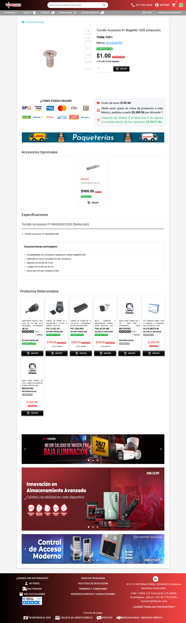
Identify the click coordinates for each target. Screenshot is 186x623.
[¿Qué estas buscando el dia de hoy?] (75, 5)
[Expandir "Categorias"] (11, 12)
